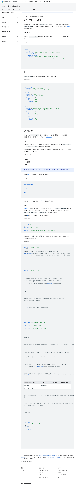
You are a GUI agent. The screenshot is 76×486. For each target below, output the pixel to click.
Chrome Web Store (42, 9)
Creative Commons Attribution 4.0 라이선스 (47, 455)
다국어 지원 (49, 137)
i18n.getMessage (28, 253)
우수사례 (31, 1)
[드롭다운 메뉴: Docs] (26, 2)
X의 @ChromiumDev (62, 470)
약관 (22, 483)
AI (23, 9)
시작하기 (8, 9)
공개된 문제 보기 (24, 472)
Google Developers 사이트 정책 (53, 457)
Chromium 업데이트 (43, 470)
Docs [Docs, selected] (23, 1)
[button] (8, 12)
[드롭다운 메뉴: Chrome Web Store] (48, 9)
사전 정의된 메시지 (55, 169)
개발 (13, 9)
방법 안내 (42, 16)
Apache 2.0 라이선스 (25, 457)
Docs (3, 6)
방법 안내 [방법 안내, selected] (19, 9)
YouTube (59, 472)
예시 (28, 175)
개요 (3, 9)
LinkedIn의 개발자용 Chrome (64, 475)
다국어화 (69, 26)
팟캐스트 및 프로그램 (43, 477)
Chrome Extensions (13, 6)
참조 (27, 9)
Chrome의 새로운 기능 (45, 1)
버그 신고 (23, 470)
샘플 (34, 9)
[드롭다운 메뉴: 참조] (30, 9)
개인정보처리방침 (27, 483)
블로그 (36, 1)
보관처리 (41, 475)
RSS (58, 477)
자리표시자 (26, 208)
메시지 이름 (40, 366)
